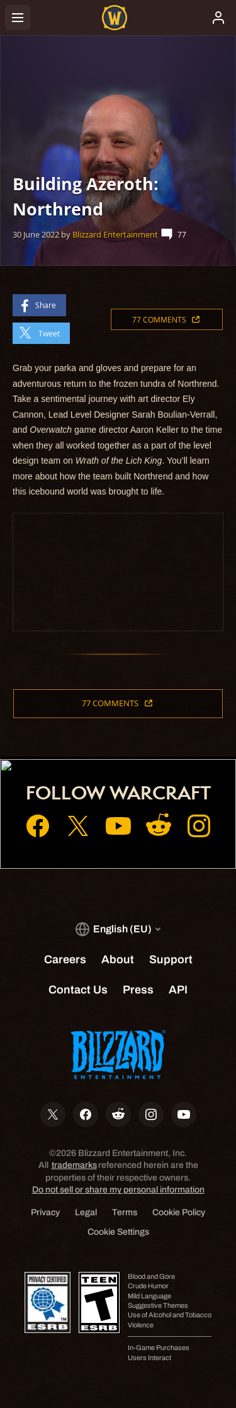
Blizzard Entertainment (115, 234)
